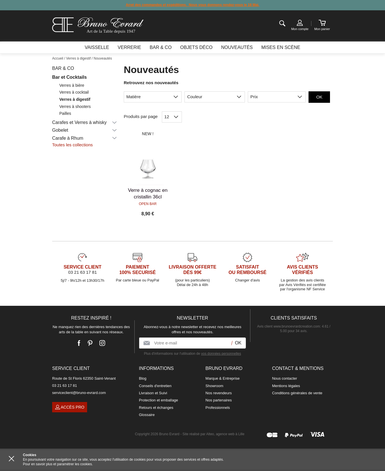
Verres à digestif (74, 99)
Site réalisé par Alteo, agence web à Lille (213, 434)
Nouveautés (237, 47)
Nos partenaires (218, 400)
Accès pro (69, 407)
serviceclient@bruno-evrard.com (79, 393)
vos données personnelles (221, 354)
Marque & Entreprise (222, 378)
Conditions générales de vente (297, 393)
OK (319, 96)
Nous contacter (284, 378)
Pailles (65, 113)
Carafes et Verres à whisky (79, 122)
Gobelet (60, 130)
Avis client (288, 326)
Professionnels (217, 407)
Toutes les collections (72, 144)
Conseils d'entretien (155, 386)
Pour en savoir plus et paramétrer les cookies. (58, 464)
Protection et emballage (158, 400)
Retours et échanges (156, 407)
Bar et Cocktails (69, 77)
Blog (142, 378)
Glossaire (147, 415)
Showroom (214, 386)
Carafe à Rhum (67, 138)
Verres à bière (71, 85)
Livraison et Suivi (153, 393)
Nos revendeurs (218, 393)
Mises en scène (280, 47)
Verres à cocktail (74, 92)
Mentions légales (286, 386)
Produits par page (141, 116)
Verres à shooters (75, 106)
